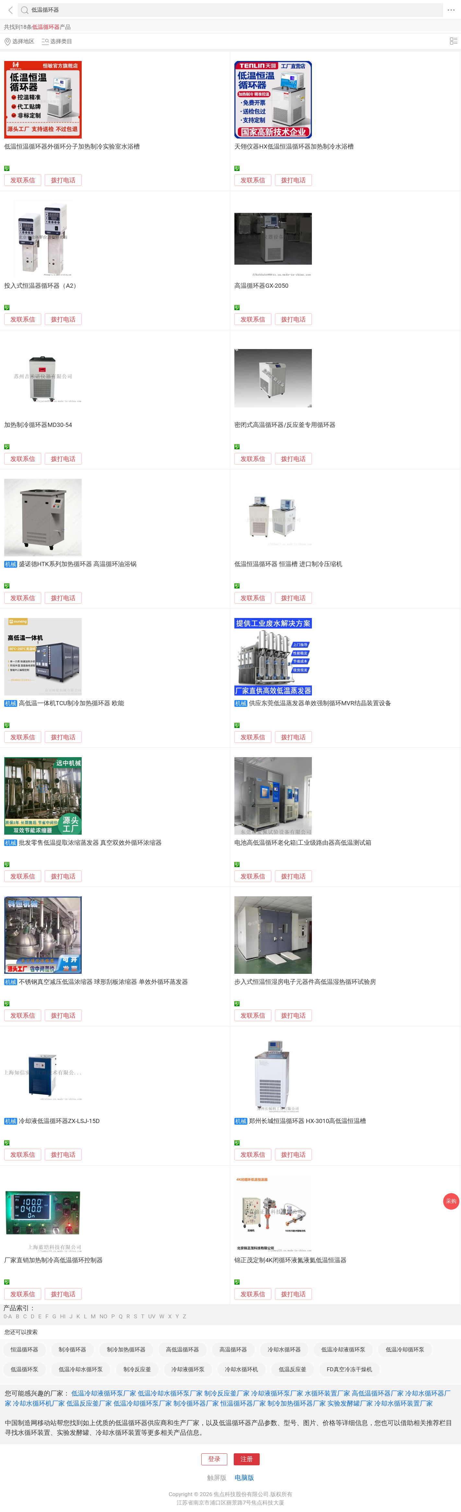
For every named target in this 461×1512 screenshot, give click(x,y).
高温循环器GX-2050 (261, 285)
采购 (451, 1201)
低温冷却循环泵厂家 (142, 1403)
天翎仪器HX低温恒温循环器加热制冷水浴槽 (293, 146)
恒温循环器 (24, 1349)
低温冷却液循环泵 (343, 1349)
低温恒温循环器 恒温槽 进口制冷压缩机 (288, 564)
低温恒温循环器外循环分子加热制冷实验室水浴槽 (72, 146)
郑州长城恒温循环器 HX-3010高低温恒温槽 (307, 1121)
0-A (8, 1316)
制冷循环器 (72, 1349)
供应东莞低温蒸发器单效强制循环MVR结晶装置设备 (320, 703)
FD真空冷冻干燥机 (349, 1369)
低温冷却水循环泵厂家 (170, 1393)
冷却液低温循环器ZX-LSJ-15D (59, 1121)
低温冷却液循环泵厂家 (103, 1393)
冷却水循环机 (241, 1369)
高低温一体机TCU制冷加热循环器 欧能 (71, 703)
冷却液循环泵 (188, 1369)
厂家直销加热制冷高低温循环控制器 (53, 1260)
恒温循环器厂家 (243, 1403)
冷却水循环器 (284, 1349)
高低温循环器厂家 (378, 1393)
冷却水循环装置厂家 (403, 1403)
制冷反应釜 (137, 1369)
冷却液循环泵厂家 (277, 1393)
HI (62, 1316)
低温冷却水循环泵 (81, 1369)
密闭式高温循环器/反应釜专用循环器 (285, 425)
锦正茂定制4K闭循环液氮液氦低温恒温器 (290, 1260)
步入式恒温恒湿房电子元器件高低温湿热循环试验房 (305, 982)
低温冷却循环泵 (405, 1349)
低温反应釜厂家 (89, 1403)
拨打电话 (63, 180)
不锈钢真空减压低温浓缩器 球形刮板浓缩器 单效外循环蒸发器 (103, 982)
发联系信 (22, 180)
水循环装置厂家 (327, 1393)
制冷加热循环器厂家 (296, 1403)
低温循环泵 (24, 1369)
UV (151, 1316)
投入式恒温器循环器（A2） (41, 285)
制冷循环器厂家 (196, 1403)
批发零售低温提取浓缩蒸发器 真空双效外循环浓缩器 (90, 842)
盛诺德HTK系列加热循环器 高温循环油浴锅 (78, 564)
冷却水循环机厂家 (39, 1403)
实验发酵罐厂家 (350, 1403)
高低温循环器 (182, 1349)
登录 (214, 1459)
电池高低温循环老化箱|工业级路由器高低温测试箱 (303, 842)
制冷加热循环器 (126, 1349)
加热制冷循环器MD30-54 (38, 425)
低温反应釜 (292, 1369)
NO (103, 1316)
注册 (247, 1459)
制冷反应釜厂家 (227, 1393)
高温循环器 (233, 1349)
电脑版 (244, 1478)
